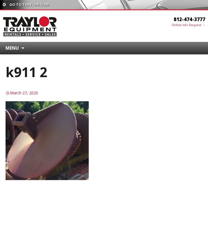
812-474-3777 (189, 19)
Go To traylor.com (26, 4)
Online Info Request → (188, 25)
